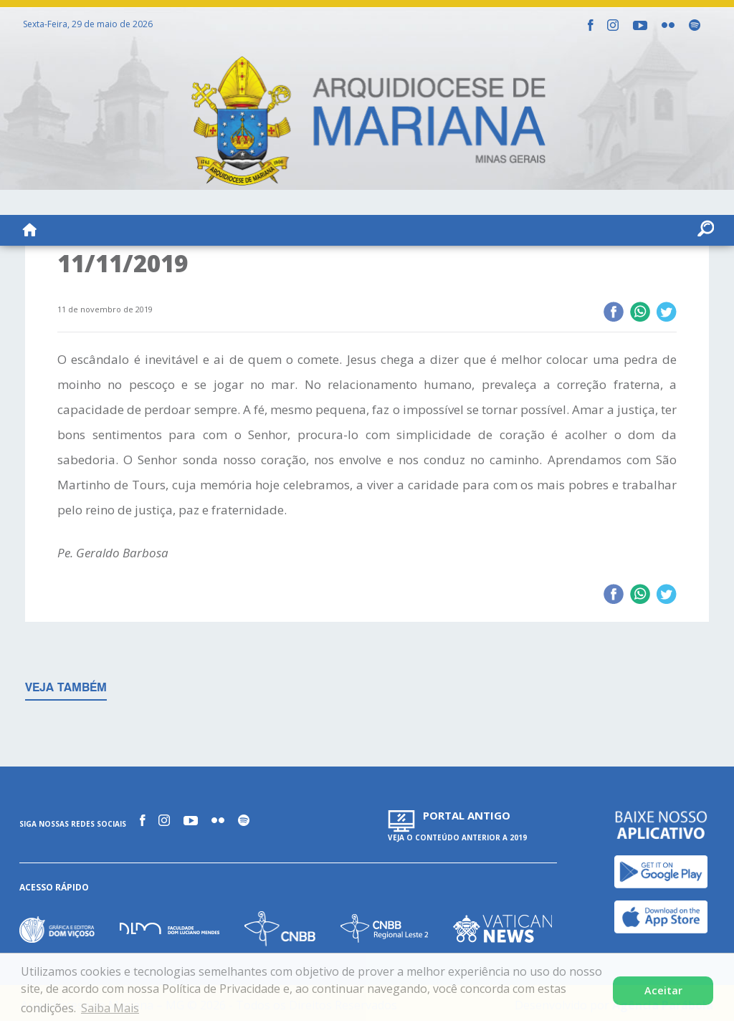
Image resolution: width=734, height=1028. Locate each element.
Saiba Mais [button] (110, 1008)
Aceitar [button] (663, 990)
